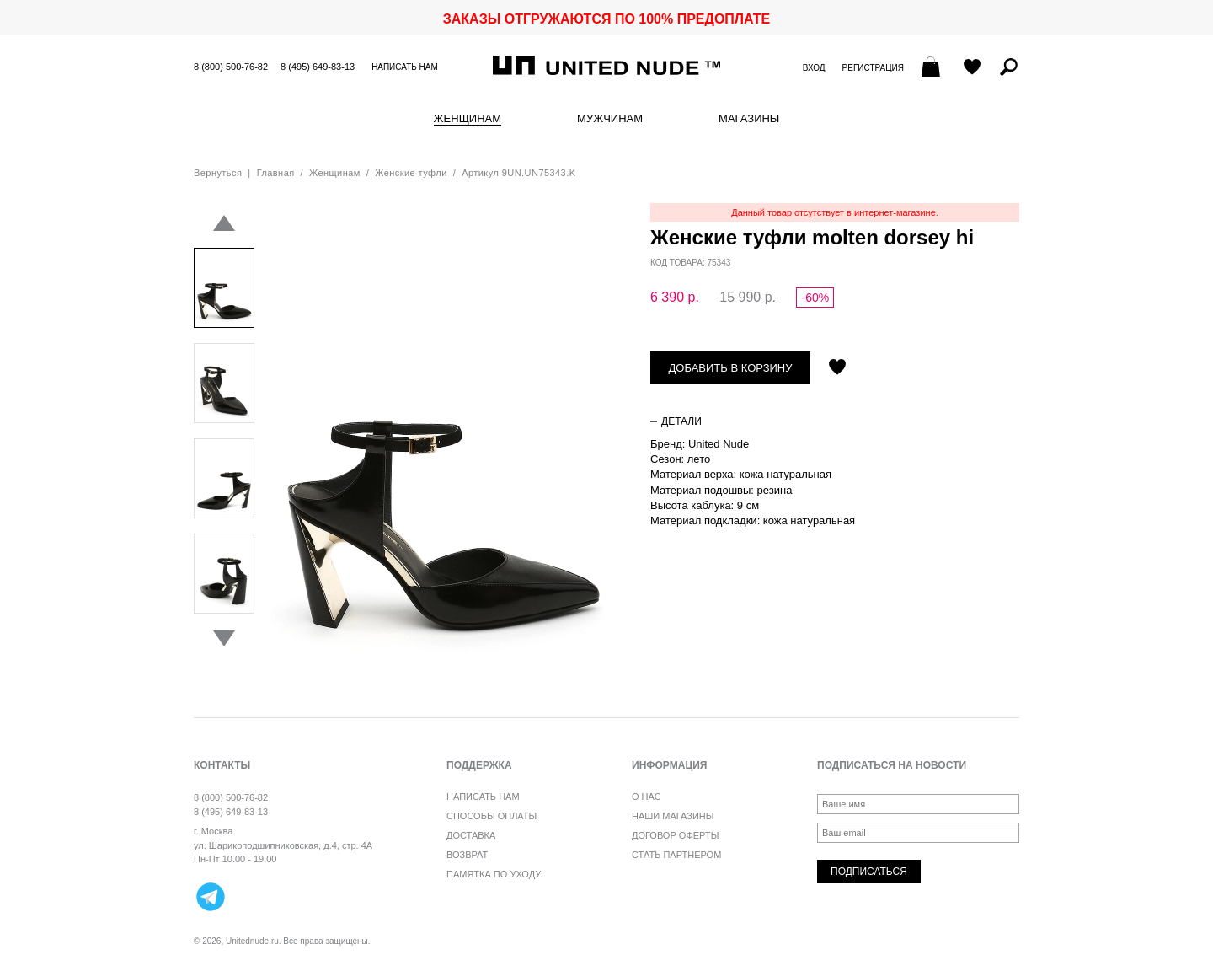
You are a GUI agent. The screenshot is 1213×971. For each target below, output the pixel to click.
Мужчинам (610, 119)
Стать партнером (676, 855)
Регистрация (873, 67)
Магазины (749, 119)
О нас (646, 796)
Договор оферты (675, 835)
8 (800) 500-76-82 (231, 67)
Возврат (467, 855)
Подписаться (869, 871)
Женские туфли (410, 173)
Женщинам (467, 119)
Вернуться (218, 173)
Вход (814, 67)
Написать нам (404, 67)
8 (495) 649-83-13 (318, 67)
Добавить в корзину (731, 368)
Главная (276, 173)
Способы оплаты (491, 816)
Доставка (470, 835)
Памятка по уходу (493, 874)
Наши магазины (673, 816)
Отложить (837, 368)
